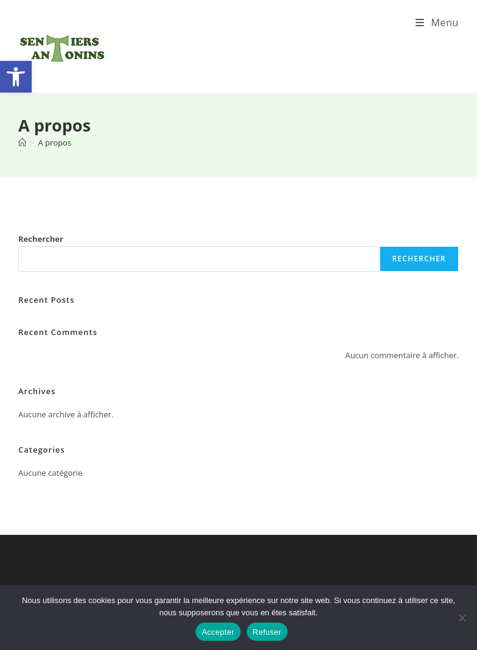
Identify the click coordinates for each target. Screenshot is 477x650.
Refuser (267, 632)
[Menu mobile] (437, 22)
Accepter (218, 632)
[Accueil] (22, 142)
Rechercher (40, 238)
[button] (16, 77)
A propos (54, 142)
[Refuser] (462, 618)
